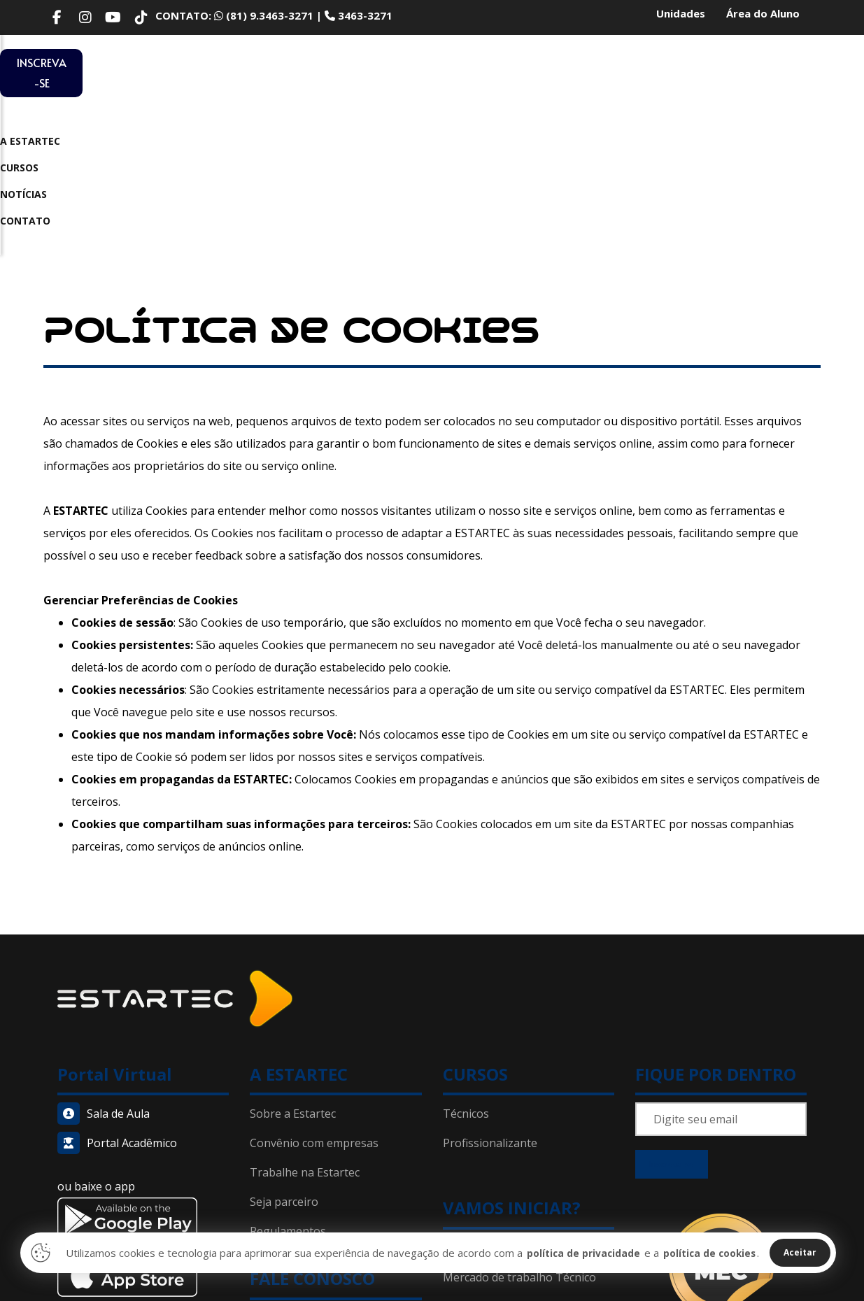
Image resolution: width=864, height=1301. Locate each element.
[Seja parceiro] (335, 1051)
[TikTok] (141, 17)
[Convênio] (335, 992)
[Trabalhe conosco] (335, 1022)
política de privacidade (571, 1253)
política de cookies (704, 1253)
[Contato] (335, 1167)
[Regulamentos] (335, 1080)
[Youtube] (113, 17)
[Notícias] (528, 1155)
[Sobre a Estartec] (335, 963)
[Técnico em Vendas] (528, 992)
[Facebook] (57, 17)
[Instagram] (85, 17)
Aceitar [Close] (799, 1252)
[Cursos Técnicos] (528, 963)
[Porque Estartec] (528, 1097)
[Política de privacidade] (335, 1197)
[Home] (175, 847)
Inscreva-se (671, 1017)
